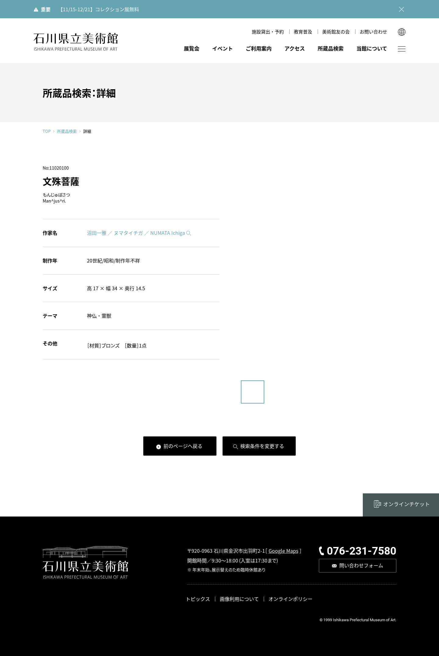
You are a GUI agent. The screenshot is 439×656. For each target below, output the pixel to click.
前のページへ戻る (182, 446)
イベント (222, 48)
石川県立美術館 (76, 42)
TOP (47, 131)
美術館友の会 (336, 31)
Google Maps (283, 550)
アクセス (294, 48)
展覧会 (191, 48)
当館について (371, 48)
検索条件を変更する (262, 446)
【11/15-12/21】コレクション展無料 (98, 9)
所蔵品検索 (331, 48)
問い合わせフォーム (361, 565)
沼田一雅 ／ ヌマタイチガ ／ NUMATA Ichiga (136, 232)
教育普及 (303, 31)
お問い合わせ (373, 31)
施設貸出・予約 (268, 31)
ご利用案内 (259, 48)
